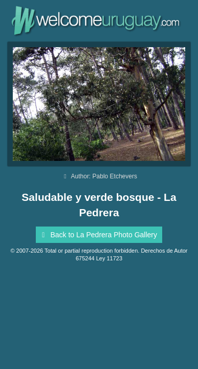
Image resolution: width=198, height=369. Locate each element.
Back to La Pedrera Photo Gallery (97, 235)
